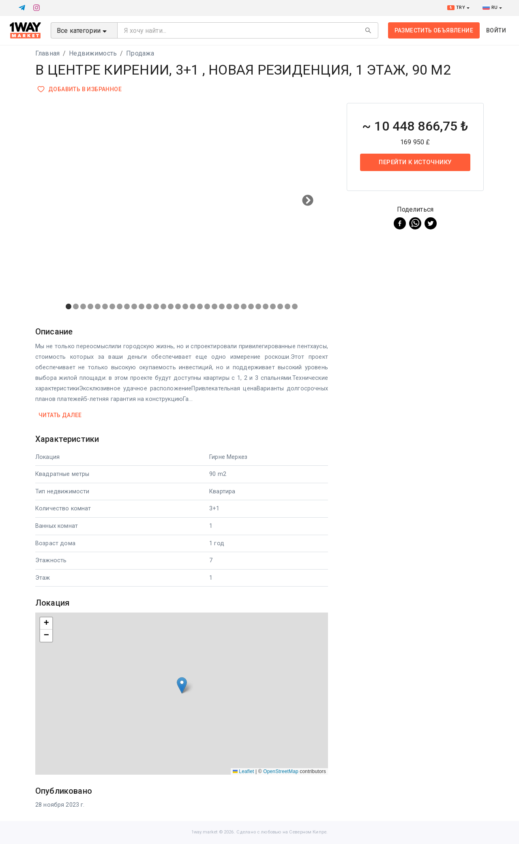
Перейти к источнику (415, 162)
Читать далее (60, 415)
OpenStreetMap (280, 771)
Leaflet (243, 771)
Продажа (140, 53)
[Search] (368, 30)
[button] (182, 685)
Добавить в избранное (80, 89)
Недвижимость (93, 53)
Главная (47, 53)
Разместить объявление (434, 30)
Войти (496, 30)
